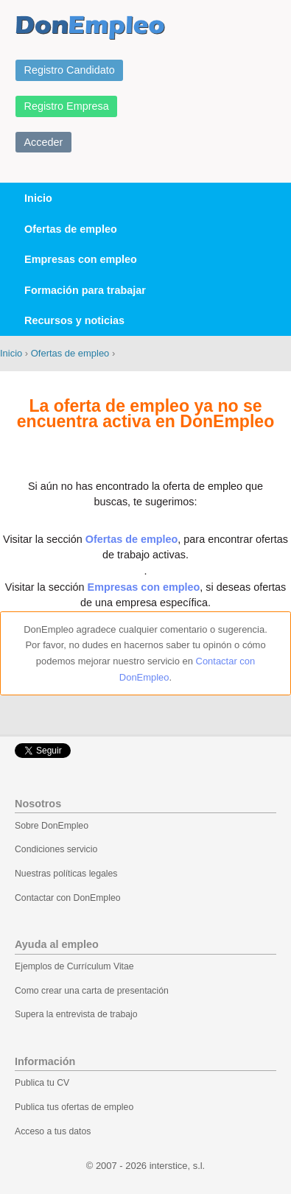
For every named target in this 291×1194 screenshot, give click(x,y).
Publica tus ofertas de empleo (74, 1107)
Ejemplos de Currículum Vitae (74, 966)
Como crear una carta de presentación (92, 991)
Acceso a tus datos (53, 1131)
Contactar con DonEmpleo (68, 898)
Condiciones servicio (56, 849)
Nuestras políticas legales (66, 873)
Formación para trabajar (85, 290)
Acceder (43, 142)
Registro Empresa (66, 106)
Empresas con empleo (80, 259)
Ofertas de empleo (70, 229)
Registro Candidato (69, 70)
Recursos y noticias (74, 320)
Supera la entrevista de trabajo (76, 1014)
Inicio (38, 198)
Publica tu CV (42, 1083)
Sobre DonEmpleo (51, 826)
